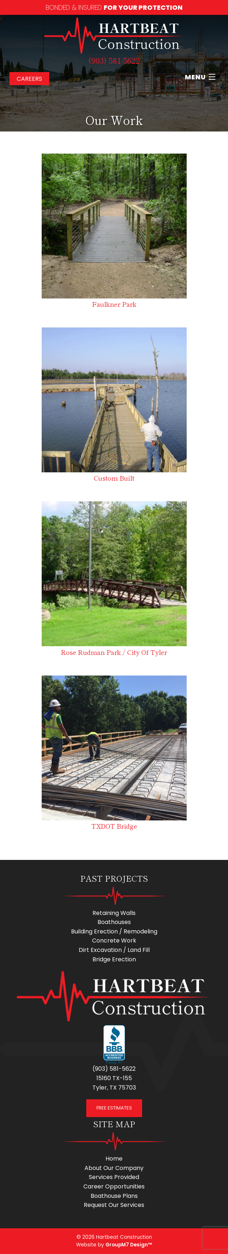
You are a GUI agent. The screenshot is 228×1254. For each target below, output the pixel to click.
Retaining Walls (114, 913)
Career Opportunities (114, 1186)
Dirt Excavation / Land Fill (114, 950)
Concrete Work (114, 940)
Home (114, 1158)
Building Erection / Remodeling (114, 931)
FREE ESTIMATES (114, 1107)
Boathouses (114, 922)
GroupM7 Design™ (128, 1244)
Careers (29, 79)
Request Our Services (114, 1205)
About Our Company (114, 1168)
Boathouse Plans (114, 1196)
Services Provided (114, 1177)
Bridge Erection (114, 959)
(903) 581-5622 (114, 60)
